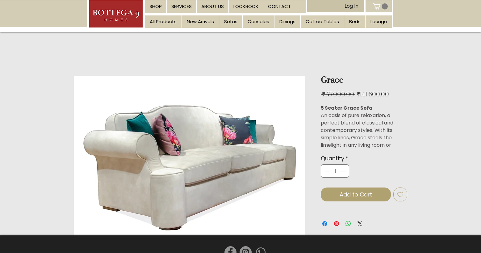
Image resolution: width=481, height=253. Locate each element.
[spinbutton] (335, 171)
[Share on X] (360, 223)
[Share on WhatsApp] (348, 223)
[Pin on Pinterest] (336, 223)
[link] (380, 6)
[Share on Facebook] (324, 223)
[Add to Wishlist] (400, 194)
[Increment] (343, 171)
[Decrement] (326, 171)
